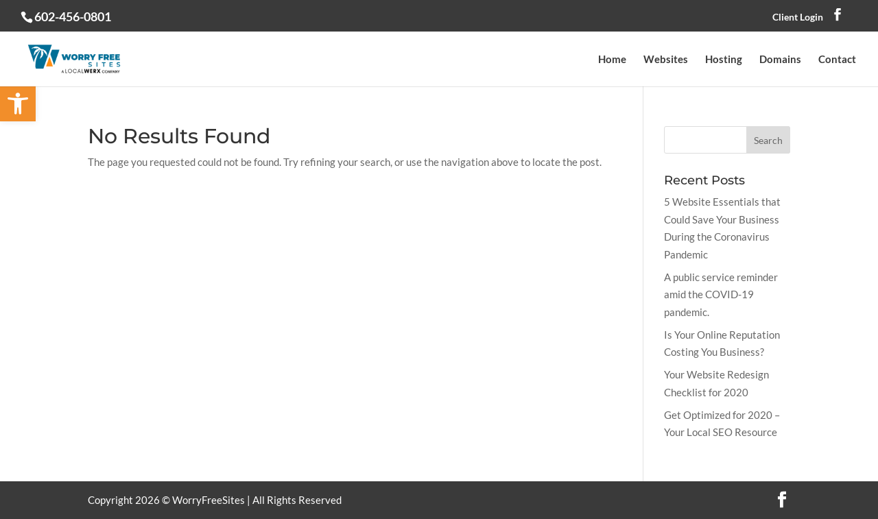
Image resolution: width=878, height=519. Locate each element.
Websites (665, 59)
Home (612, 59)
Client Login (797, 17)
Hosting (723, 59)
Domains (780, 59)
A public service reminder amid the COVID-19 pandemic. (721, 294)
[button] (18, 103)
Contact (837, 59)
